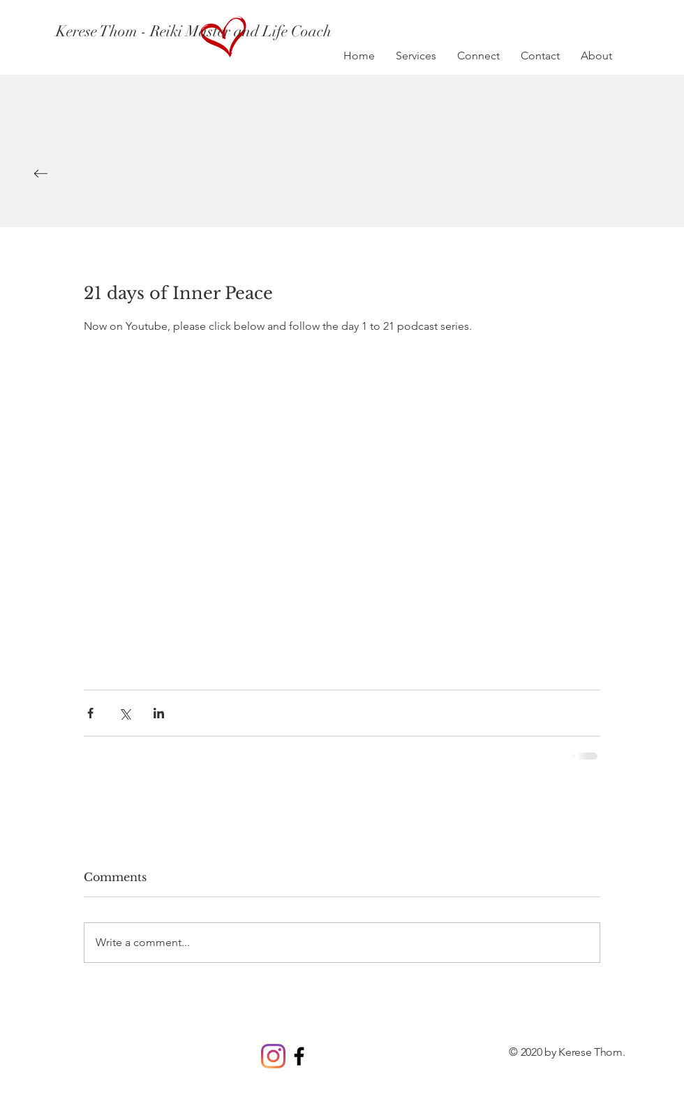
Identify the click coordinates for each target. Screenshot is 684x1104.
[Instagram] (273, 1056)
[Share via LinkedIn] (158, 713)
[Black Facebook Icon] (299, 1056)
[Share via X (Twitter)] (124, 713)
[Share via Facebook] (90, 713)
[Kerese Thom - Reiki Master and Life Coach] (195, 31)
